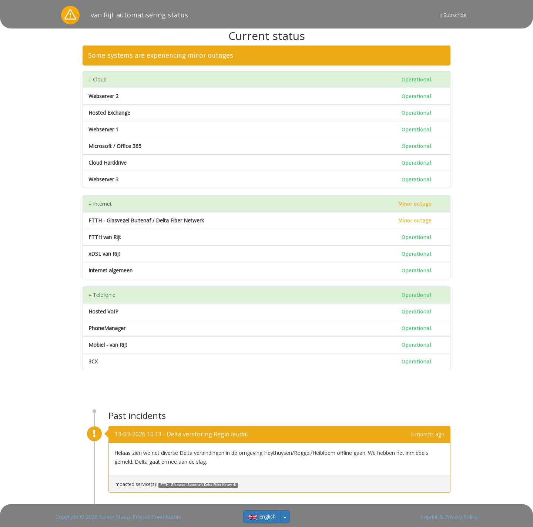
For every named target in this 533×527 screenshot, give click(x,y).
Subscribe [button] (453, 15)
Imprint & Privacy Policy (449, 516)
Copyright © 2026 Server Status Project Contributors (118, 516)
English (262, 516)
